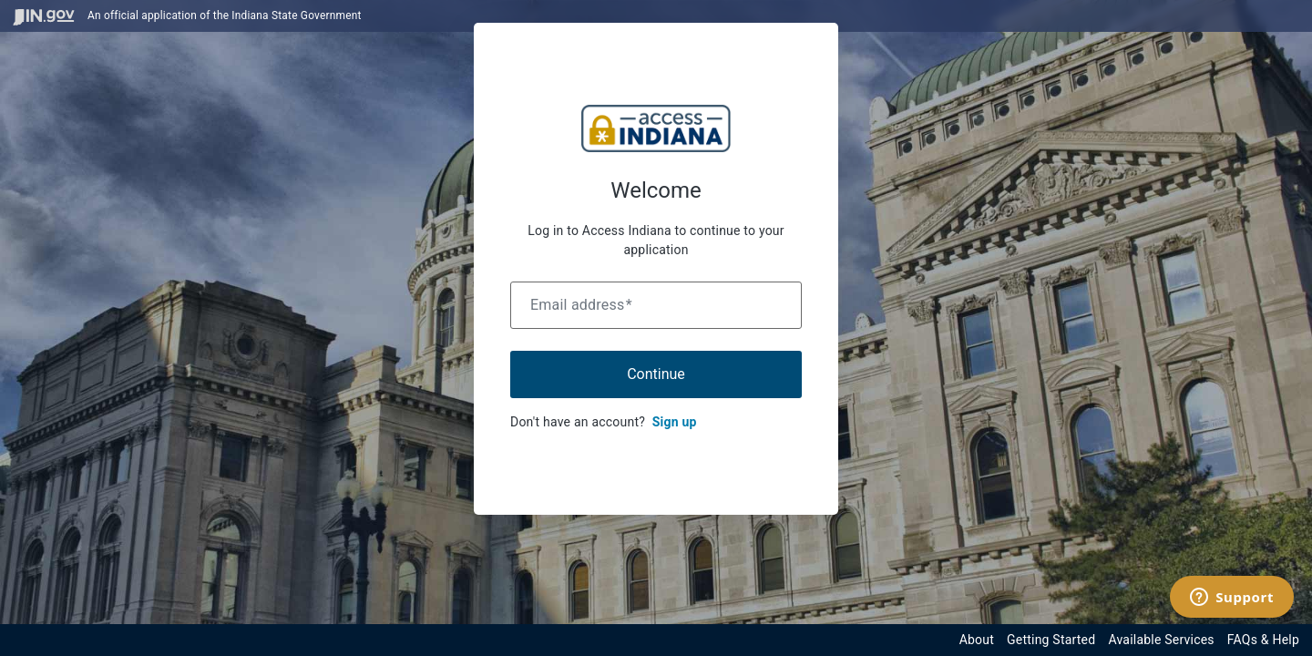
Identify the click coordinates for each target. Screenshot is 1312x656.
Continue (656, 374)
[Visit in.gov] (44, 16)
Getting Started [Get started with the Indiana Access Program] (1051, 639)
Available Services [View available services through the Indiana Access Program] (1161, 639)
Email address (581, 304)
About (976, 639)
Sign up (674, 422)
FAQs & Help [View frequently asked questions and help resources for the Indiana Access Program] (1263, 639)
